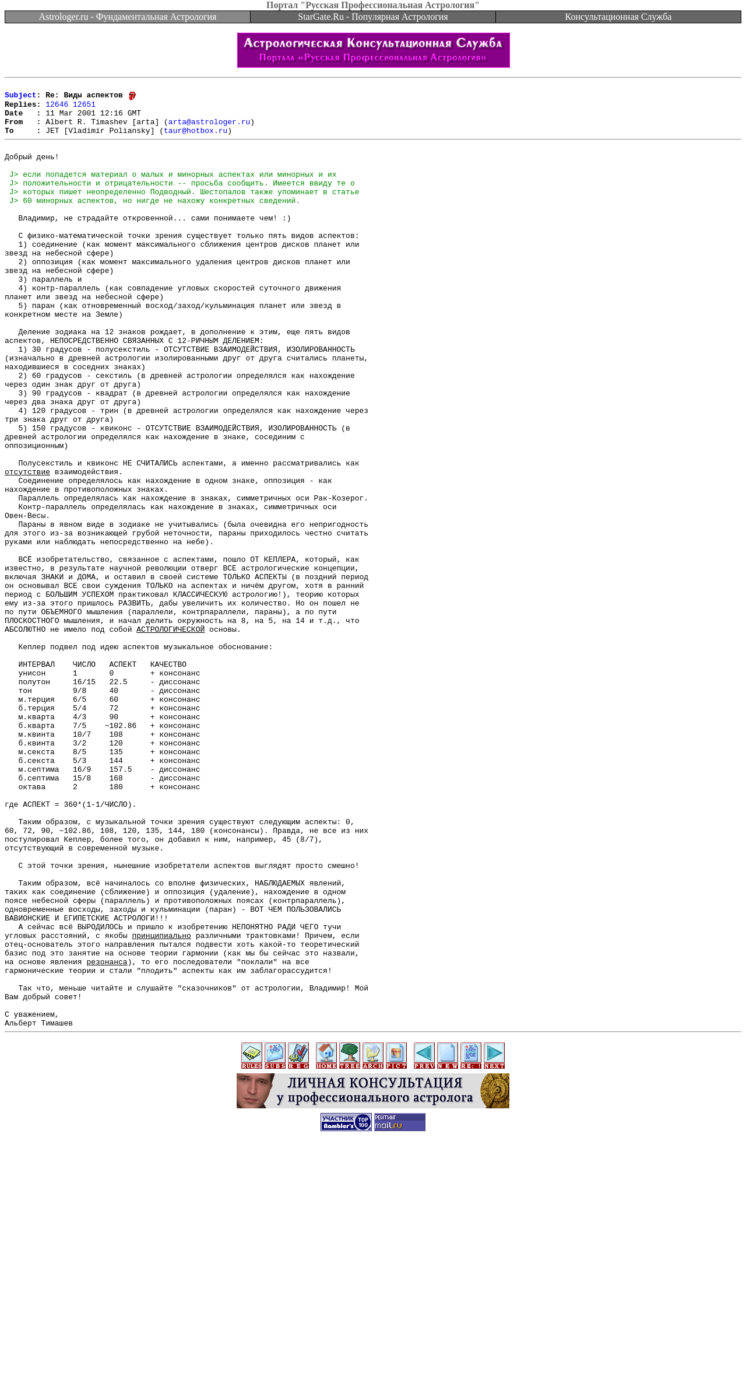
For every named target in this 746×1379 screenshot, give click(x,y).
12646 (56, 108)
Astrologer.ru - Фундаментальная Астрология (128, 17)
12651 (84, 108)
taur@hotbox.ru (195, 140)
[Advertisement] (373, 1352)
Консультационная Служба (618, 17)
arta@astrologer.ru (209, 129)
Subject (21, 98)
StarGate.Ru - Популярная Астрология (373, 17)
